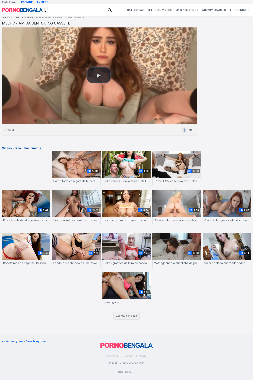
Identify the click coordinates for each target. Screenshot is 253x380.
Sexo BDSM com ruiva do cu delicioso (177, 181)
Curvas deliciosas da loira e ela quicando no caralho (177, 220)
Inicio (6, 17)
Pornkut (27, 2)
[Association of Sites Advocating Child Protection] (129, 370)
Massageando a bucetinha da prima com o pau (177, 263)
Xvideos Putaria (135, 356)
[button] (99, 75)
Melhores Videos (160, 9)
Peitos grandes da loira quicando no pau (126, 263)
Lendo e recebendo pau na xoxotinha (76, 263)
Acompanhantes (214, 9)
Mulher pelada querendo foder (224, 263)
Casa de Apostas (35, 341)
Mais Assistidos (187, 9)
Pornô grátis (111, 302)
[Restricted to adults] (120, 370)
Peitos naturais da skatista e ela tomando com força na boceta (126, 181)
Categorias (135, 9)
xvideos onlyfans (12, 341)
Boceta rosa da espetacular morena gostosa (26, 263)
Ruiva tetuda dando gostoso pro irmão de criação (26, 220)
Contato (112, 356)
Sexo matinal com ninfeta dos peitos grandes (76, 220)
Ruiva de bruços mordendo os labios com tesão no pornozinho (227, 220)
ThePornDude (239, 9)
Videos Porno (23, 17)
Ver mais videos (126, 315)
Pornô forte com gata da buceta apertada (76, 181)
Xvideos (42, 2)
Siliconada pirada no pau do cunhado (126, 220)
